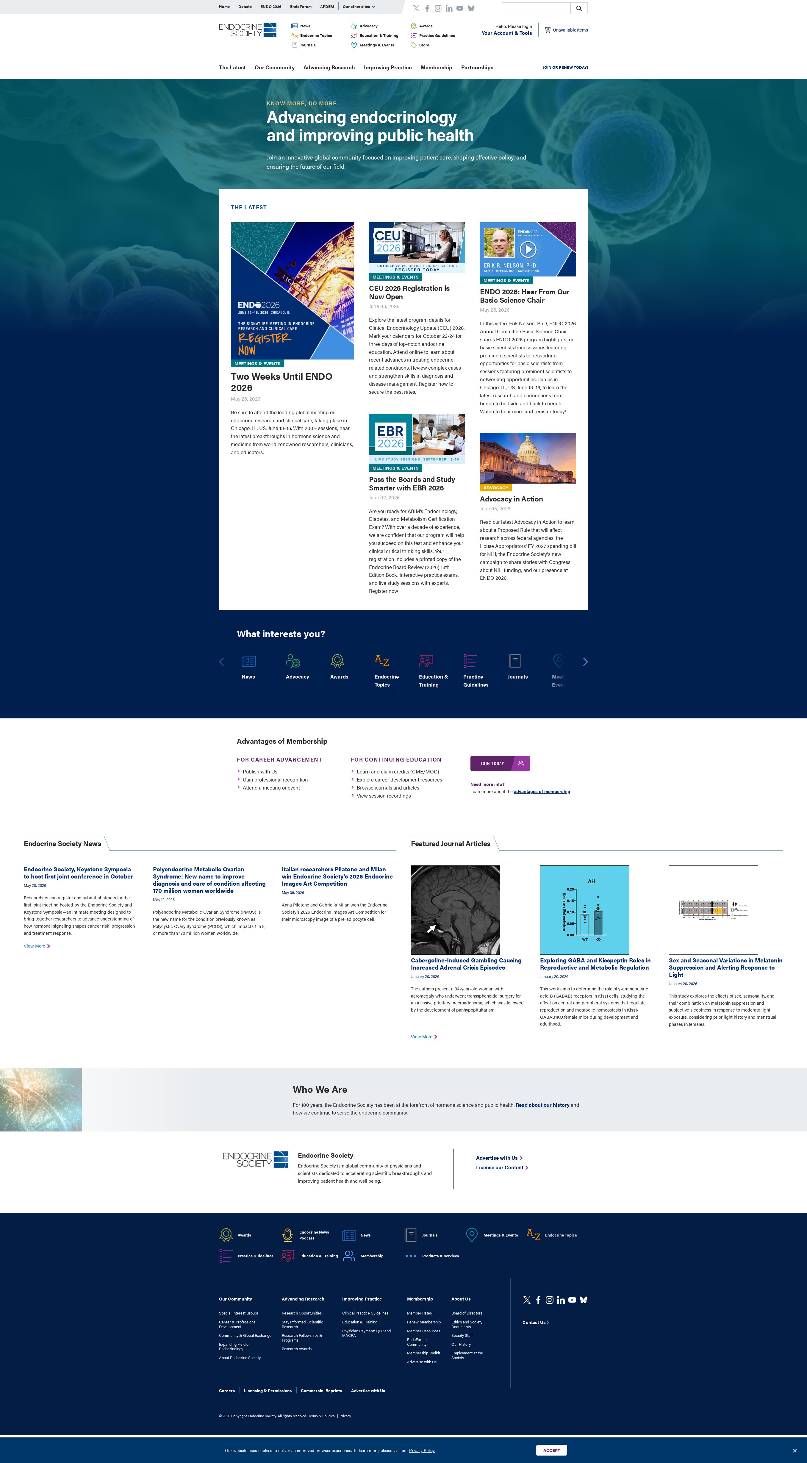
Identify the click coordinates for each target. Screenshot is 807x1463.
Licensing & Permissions (268, 1390)
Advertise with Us (422, 1361)
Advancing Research (329, 67)
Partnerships (477, 67)
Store (424, 45)
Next (586, 664)
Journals (308, 45)
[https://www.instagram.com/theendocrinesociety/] (549, 1300)
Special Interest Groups (239, 1313)
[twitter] (527, 1300)
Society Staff (462, 1335)
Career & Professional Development (238, 1324)
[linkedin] (572, 1300)
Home (224, 6)
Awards (426, 26)
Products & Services (440, 1256)
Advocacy (369, 26)
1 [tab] (399, 693)
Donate (245, 6)
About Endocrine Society (240, 1357)
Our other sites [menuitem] (359, 6)
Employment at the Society (467, 1355)
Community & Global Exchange (245, 1335)
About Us (461, 1298)
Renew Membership (424, 1322)
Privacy (345, 1415)
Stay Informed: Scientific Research (302, 1324)
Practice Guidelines (437, 35)
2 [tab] (408, 693)
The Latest (232, 67)
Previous (221, 664)
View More (36, 945)
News (305, 26)
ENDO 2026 (270, 6)
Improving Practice (388, 67)
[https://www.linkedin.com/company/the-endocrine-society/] (560, 1300)
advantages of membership (542, 791)
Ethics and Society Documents (466, 1324)
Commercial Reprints (321, 1390)
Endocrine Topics (316, 35)
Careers (227, 1390)
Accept (551, 1450)
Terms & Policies (321, 1415)
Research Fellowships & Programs (302, 1337)
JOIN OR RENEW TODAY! (565, 67)
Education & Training (379, 35)
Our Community (275, 67)
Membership (436, 67)
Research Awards (297, 1348)
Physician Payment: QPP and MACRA (366, 1333)
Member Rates (419, 1313)
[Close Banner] (795, 1450)
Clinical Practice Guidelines (365, 1313)
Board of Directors (466, 1313)
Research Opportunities (302, 1313)
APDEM (327, 6)
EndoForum (301, 6)
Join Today (492, 763)
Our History (461, 1344)
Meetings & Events (377, 45)
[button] (579, 8)
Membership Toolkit (423, 1353)
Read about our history (543, 1104)
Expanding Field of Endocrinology (234, 1346)
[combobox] (536, 8)
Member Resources (423, 1330)
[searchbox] (536, 9)
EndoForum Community (417, 1341)
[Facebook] (538, 1300)
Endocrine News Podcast (314, 1235)
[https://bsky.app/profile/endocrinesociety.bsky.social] (583, 1300)
